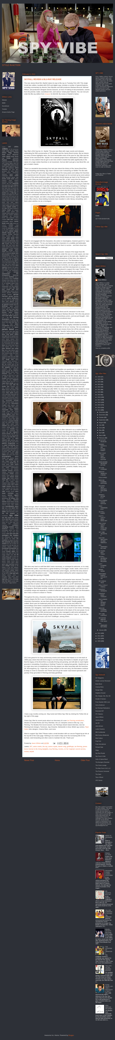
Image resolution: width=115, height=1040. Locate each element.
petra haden (15, 454)
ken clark (8, 358)
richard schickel (14, 478)
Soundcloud (5, 106)
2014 (99, 407)
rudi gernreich (14, 489)
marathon (12, 386)
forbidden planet (10, 283)
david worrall (15, 242)
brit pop (12, 199)
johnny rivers (14, 350)
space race (15, 508)
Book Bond (98, 684)
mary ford (13, 391)
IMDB (3, 103)
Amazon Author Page (8, 112)
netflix (16, 424)
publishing (10, 466)
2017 (99, 400)
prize (12, 464)
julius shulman (5, 353)
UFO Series (98, 780)
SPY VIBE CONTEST (103, 614)
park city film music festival (11, 441)
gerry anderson (12, 298)
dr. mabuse (5, 259)
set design (12, 498)
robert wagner (11, 483)
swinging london (8, 527)
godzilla (11, 304)
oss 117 (9, 435)
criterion (11, 231)
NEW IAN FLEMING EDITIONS (103, 481)
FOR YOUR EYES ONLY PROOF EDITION (102, 456)
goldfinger (70, 746)
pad (9, 440)
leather (12, 365)
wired (17, 576)
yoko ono (4, 579)
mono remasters (14, 413)
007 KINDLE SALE (102, 581)
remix (16, 472)
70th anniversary (14, 149)
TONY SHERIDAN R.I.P (103, 507)
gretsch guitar (6, 307)
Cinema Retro (14, 151)
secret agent (13, 495)
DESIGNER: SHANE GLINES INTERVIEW (108, 873)
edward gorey (15, 264)
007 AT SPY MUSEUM (102, 440)
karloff (9, 356)
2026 (99, 376)
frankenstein (5, 286)
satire (16, 491)
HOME (97, 215)
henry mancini (14, 310)
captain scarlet (11, 206)
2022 (99, 387)
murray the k (5, 421)
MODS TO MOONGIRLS (108, 837)
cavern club (14, 211)
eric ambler (6, 272)
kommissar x (15, 361)
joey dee (13, 343)
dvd (16, 261)
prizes (16, 464)
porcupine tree (5, 462)
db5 (3, 243)
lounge (4, 378)
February (102, 438)
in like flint (12, 319)
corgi (17, 225)
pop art (15, 461)
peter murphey (10, 453)
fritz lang (15, 288)
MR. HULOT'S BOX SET (108, 893)
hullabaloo (15, 315)
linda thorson (6, 372)
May (100, 430)
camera (4, 206)
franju (16, 283)
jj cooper (16, 342)
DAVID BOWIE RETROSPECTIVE (103, 463)
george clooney (7, 294)
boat (7, 194)
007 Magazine (99, 678)
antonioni (4, 174)
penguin (16, 447)
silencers (4, 503)
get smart (15, 300)
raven (8, 469)
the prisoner (6, 542)
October (101, 417)
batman (16, 185)
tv (15, 553)
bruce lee (9, 200)
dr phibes (9, 258)
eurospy (16, 272)
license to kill (33, 749)
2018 (99, 397)
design (4, 250)
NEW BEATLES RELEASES (108, 1007)
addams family (14, 165)
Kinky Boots (14, 156)
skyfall (31, 751)
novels (12, 429)
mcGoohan (11, 397)
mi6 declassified (7, 400)
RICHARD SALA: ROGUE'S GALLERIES (103, 489)
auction (4, 178)
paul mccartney (9, 445)
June (100, 427)
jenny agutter (5, 339)
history (16, 312)
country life (4, 228)
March (101, 435)
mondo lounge (5, 413)
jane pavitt (11, 333)
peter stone (9, 454)
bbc (12, 186)
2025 (99, 379)
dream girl (4, 261)
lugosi (3, 379)
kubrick (4, 362)
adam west (7, 165)
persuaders (7, 450)
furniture (4, 291)
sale (3, 491)
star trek (8, 519)
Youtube (4, 109)
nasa (3, 424)
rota (11, 488)
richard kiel (5, 476)
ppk (17, 462)
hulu (3, 317)
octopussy (12, 430)
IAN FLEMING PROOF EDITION (103, 502)
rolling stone (15, 486)
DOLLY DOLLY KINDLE (103, 585)
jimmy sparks (10, 342)
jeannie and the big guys (12, 337)
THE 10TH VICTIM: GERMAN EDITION (108, 968)
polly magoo (5, 461)
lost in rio (13, 375)
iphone (3, 322)
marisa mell (15, 389)
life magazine (14, 370)
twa (17, 553)
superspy (4, 525)
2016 (99, 402)
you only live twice (10, 580)
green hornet (14, 306)
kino (12, 359)
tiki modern (5, 549)
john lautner (5, 346)
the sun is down (11, 543)
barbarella (15, 183)
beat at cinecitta (12, 188)
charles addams (10, 213)
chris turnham (9, 214)
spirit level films (10, 511)
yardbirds (4, 578)
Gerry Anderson (100, 705)
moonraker (5, 416)
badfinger (11, 182)
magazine (15, 379)
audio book (10, 178)
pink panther (10, 458)
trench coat (5, 553)
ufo (15, 554)
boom (13, 194)
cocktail (4, 219)
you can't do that (12, 579)
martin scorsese (6, 391)
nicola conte (14, 427)
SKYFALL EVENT (102, 512)
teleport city (12, 530)
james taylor (9, 331)
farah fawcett (5, 277)
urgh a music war (13, 556)
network (4, 425)
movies (60, 749)
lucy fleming (53, 749)
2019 (99, 394)
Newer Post (29, 760)
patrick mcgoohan (8, 443)
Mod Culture (99, 738)
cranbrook (11, 229)
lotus (10, 376)
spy (3, 513)
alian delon (12, 169)
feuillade (15, 278)
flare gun (16, 281)
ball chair (9, 183)
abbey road (12, 163)
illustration (5, 319)
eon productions (13, 270)
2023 (99, 384)
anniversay (15, 172)
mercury (10, 398)
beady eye (15, 186)
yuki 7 (7, 582)
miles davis (11, 406)
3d (9, 149)
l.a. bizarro (15, 362)
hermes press (7, 312)
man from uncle (7, 383)
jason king (5, 334)
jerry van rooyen (14, 340)
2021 (99, 389)
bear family (4, 188)
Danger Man (99, 690)
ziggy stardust (12, 582)
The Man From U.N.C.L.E (102, 768)
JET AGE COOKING (103, 468)
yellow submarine (13, 578)
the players (10, 540)
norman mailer (5, 429)
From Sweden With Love (102, 702)
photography (6, 456)
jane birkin (15, 331)
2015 (99, 405)
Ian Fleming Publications (102, 708)
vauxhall (12, 559)
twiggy (3, 554)
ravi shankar (14, 469)
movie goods (11, 417)
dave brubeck (6, 236)
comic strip (9, 223)
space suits (5, 510)
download (4, 256)
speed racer (15, 510)
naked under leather (13, 422)
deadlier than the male (11, 243)
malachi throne (6, 381)
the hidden (12, 538)
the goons (5, 538)
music (16, 421)
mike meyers (11, 405)
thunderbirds (12, 548)
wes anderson (5, 570)
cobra (16, 217)
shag (17, 498)
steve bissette (14, 519)
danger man (11, 232)
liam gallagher (13, 369)
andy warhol (14, 171)
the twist (9, 545)
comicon (4, 225)
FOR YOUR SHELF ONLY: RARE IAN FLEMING (103, 526)
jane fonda (5, 333)
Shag (97, 750)
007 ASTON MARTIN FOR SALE (103, 619)
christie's (16, 214)
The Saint (98, 774)
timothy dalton (10, 551)
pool (11, 461)
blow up (9, 193)
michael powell (10, 402)
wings (9, 576)
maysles (7, 397)
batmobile (4, 186)
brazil (11, 197)
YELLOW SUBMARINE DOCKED (108, 912)
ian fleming (78, 746)
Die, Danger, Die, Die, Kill (102, 696)
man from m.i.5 (14, 381)
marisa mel (9, 389)
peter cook (11, 451)
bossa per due (14, 196)
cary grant (10, 208)
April (100, 432)
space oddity (8, 508)
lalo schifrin (8, 364)
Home (57, 760)
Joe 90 (97, 723)
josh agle (12, 351)
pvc (3, 467)
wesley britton (14, 570)
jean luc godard (12, 336)
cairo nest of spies (14, 205)
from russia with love (10, 289)
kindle (7, 359)
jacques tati (10, 327)
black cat (16, 191)
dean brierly (12, 245)
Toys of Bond (99, 777)
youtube (13, 581)
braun (8, 197)
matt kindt (13, 394)
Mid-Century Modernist (102, 735)
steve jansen (5, 520)
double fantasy (14, 255)
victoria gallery (10, 562)
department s (5, 248)
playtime (16, 459)
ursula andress (6, 558)
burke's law (9, 204)
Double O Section (100, 699)
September (102, 420)
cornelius (4, 226)
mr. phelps (9, 419)
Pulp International (100, 744)
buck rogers (14, 202)
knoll (9, 361)
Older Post (85, 760)
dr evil (8, 256)
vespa (8, 561)
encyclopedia (5, 270)
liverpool (4, 373)
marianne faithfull (9, 388)
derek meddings (14, 248)
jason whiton (14, 334)
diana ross (12, 251)
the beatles (14, 535)
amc (9, 171)
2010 (99, 638)
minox (16, 406)
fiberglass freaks (6, 280)
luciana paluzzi (10, 378)
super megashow (13, 523)
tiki (17, 548)
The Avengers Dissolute (102, 762)
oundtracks (4, 436)
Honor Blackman (12, 154)
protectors (4, 466)
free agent (9, 288)
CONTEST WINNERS (103, 590)
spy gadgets (10, 513)
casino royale (52, 746)
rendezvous (5, 473)
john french (15, 345)
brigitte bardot (6, 199)
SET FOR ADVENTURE (102, 218)
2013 (99, 410)
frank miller (5, 284)
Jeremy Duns (99, 720)
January (101, 630)
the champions (6, 537)
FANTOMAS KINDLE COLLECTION (103, 576)
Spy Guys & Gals (100, 756)
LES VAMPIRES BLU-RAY (103, 547)
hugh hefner (8, 315)
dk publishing (8, 253)
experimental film (10, 273)
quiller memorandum (12, 467)
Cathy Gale (5, 151)
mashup (16, 392)
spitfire (16, 511)
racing (3, 469)
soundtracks (9, 506)
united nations (5, 556)
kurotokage (9, 362)
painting (13, 440)
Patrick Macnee (10, 160)
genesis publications (12, 292)
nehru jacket (10, 424)
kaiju (11, 355)
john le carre (14, 346)
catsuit (8, 211)
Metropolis (15, 158)
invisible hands (8, 321)
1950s (16, 147)
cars (5, 208)
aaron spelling (5, 163)
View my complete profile (102, 348)
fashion (11, 277)
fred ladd (11, 286)
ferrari (11, 278)
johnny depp (8, 350)
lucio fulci (16, 378)
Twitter (109, 173)
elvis (15, 269)
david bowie (10, 239)
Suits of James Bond (101, 759)
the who (14, 545)
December (102, 412)
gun (12, 307)
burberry (4, 204)
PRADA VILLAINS (108, 853)
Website (4, 100)
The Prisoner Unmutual (102, 771)
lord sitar (9, 375)
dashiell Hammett (13, 234)
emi (17, 269)
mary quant (9, 392)
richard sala (5, 478)
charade (4, 213)
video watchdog (10, 564)
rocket (8, 484)
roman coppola (6, 488)
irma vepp (8, 322)
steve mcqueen (14, 520)
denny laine (15, 246)
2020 (99, 392)
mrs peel (15, 419)
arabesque (5, 175)
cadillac (7, 205)
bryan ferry (5, 202)
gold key (16, 304)
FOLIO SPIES (103, 477)
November (102, 414)
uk (17, 555)
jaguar (16, 327)
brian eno (15, 197)
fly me (3, 283)
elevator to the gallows (13, 267)
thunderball (5, 548)
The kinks (15, 161)
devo (7, 251)
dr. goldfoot (15, 258)
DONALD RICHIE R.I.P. (102, 496)
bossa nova (8, 196)
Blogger (71, 1035)
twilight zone (9, 554)
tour (17, 551)
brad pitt (4, 197)
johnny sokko (5, 351)
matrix (3, 394)
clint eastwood (10, 217)
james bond (8, 329)
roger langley (14, 484)
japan (16, 333)
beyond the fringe (11, 189)
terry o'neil (15, 531)
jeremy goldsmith (6, 340)
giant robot (5, 301)
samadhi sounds (10, 491)
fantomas (15, 275)
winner (13, 576)
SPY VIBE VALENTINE (103, 533)
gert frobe (4, 300)
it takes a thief (10, 323)
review (26, 751)
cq (14, 228)
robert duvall (9, 481)
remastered (11, 472)
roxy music (15, 488)
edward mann (5, 265)
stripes (3, 522)
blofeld (4, 193)
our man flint (11, 436)
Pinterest (100, 175)
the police (16, 540)
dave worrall (10, 237)
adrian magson (5, 166)
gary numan (11, 291)
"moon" (3, 146)
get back (10, 300)
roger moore (6, 486)
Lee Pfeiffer (6, 158)
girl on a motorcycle (12, 303)
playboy (11, 459)
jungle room (12, 353)
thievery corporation (13, 546)
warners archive (14, 569)
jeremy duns (14, 339)
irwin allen (14, 322)
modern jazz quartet (12, 411)
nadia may (4, 422)
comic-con (15, 223)
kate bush (13, 356)
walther (8, 569)
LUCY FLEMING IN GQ (102, 565)
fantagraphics (6, 275)
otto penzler (15, 435)
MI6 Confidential (100, 732)
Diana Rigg (7, 153)
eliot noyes (10, 269)
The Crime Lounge (100, 765)
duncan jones (10, 261)
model (3, 411)
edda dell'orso (8, 262)
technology (5, 530)
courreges (11, 228)
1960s (5, 149)
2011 (99, 636)
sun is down (9, 522)
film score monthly (9, 281)
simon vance (10, 503)
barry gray (4, 185)
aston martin (37, 746)
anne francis (6, 172)
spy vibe (13, 515)
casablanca (15, 208)
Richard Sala (99, 747)
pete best (13, 450)
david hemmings (10, 240)
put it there (15, 466)
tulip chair (11, 553)
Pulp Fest (98, 741)
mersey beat (15, 398)
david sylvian (8, 242)
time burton (12, 549)
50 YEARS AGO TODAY (102, 552)
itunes (11, 325)
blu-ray (45, 746)
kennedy (13, 358)
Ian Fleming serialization (75, 720)
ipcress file (15, 321)
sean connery (7, 493)
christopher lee (7, 216)
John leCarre (99, 726)
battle (9, 186)
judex (16, 351)
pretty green (5, 464)
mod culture (14, 409)
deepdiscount (9, 246)
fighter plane (13, 280)
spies (4, 511)
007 (31, 746)
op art (13, 433)
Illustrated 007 (99, 711)
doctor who (15, 253)
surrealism (15, 525)
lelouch (16, 365)
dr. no (11, 259)
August (101, 422)
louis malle (15, 376)
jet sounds (4, 342)
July (100, 425)
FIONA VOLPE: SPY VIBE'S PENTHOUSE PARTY (109, 988)
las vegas (8, 365)
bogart (10, 194)
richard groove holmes (12, 475)
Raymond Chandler (7, 161)
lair (3, 364)
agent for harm (13, 166)
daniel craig (62, 746)
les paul (13, 367)
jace (15, 325)
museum (11, 421)
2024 (99, 381)
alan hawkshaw (9, 168)
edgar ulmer (8, 264)
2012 (99, 633)
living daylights (43, 749)
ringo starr (5, 480)
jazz (6, 336)
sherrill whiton (10, 501)
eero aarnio (12, 265)
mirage (10, 408)
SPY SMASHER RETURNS (103, 625)
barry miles (11, 185)
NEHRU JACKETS (108, 930)
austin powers (13, 180)
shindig (16, 501)
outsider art (10, 438)
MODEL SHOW (102, 570)
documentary (6, 255)
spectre (10, 510)
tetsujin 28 (4, 533)
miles (6, 406)
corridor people (13, 226)
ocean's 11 (5, 430)
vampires (14, 558)
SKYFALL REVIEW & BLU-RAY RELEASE (103, 559)
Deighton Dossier (100, 693)
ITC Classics (99, 714)
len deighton (6, 367)
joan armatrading (6, 343)
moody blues (15, 414)
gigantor (12, 301)
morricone (12, 416)
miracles (4, 408)
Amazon (47, 94)
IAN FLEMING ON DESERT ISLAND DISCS (103, 602)
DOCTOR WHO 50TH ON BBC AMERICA (103, 540)
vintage (7, 565)
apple (16, 174)
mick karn (7, 403)
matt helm (8, 394)
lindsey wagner (14, 372)
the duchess (14, 537)
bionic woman (9, 191)
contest (11, 225)
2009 (99, 641)
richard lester (14, 476)
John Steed (6, 156)
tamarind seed (14, 528)
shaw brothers (6, 500)
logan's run (12, 373)
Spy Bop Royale (100, 753)
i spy (7, 317)
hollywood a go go (8, 314)
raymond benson (7, 470)
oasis (17, 429)
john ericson (9, 345)
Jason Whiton (102, 280)
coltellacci (16, 219)
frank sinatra (14, 284)
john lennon (6, 348)
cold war (10, 219)
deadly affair (5, 245)
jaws (3, 336)
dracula (16, 259)
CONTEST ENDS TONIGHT (102, 595)
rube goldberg (5, 489)
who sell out (7, 573)
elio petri (4, 269)
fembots (7, 278)
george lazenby (13, 296)
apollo (11, 174)
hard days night (10, 309)
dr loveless (14, 256)
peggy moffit (9, 447)
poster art (13, 462)
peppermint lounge (6, 448)
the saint (13, 542)
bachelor (4, 182)
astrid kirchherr (6, 177)
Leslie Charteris (100, 729)
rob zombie (12, 480)
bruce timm (15, 200)
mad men (9, 379)
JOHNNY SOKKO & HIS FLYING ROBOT (102, 447)
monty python (6, 414)
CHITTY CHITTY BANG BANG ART (103, 518)
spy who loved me (8, 517)
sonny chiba (10, 504)
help (8, 310)
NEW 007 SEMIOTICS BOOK (103, 473)
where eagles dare (7, 572)
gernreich (4, 298)
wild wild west (14, 573)
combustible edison (7, 221)
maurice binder (11, 395)
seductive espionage (7, 496)
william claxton (6, 575)
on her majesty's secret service (74, 749)
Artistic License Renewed (102, 681)
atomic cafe (15, 177)
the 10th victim (11, 533)
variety (8, 559)
